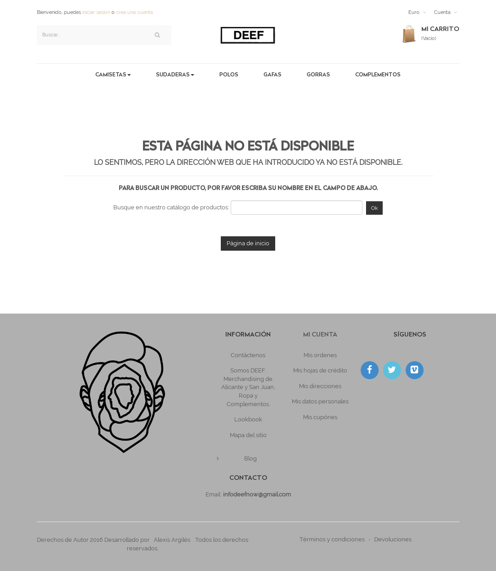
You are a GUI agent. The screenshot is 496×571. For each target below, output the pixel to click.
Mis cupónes (320, 417)
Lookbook (248, 419)
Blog (250, 458)
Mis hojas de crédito (320, 370)
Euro (414, 12)
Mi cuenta (320, 335)
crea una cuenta (134, 12)
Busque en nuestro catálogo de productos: (171, 207)
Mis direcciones (320, 386)
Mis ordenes (320, 355)
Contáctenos (248, 355)
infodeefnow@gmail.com (257, 494)
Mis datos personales (320, 401)
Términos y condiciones (332, 539)
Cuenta (442, 12)
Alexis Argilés (172, 539)
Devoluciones (392, 539)
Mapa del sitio (248, 435)
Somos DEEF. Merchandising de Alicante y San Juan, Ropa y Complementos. (248, 387)
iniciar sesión (96, 12)
